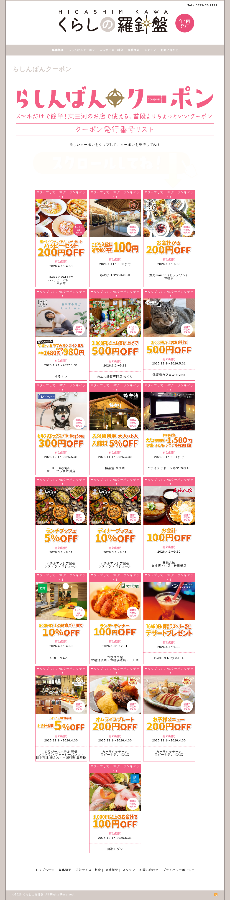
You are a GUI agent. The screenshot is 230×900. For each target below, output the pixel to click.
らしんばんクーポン (81, 50)
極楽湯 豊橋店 (115, 468)
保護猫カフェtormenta (169, 374)
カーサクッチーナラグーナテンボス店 (115, 753)
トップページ (44, 870)
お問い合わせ (169, 50)
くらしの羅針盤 (33, 894)
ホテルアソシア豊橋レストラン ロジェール (61, 565)
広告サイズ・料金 (111, 50)
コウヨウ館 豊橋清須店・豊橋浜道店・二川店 (115, 658)
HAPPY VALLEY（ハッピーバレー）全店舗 (61, 280)
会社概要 (134, 50)
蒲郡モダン (115, 849)
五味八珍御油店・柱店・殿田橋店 (169, 564)
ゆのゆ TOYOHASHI (115, 275)
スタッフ (150, 50)
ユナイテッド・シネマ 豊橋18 (168, 468)
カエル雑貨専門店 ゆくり (115, 376)
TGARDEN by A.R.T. (168, 658)
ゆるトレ (61, 376)
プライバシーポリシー (179, 870)
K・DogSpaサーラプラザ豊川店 (61, 469)
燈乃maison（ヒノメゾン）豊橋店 (169, 276)
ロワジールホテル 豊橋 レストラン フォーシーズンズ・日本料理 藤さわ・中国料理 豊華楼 (61, 754)
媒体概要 (58, 50)
